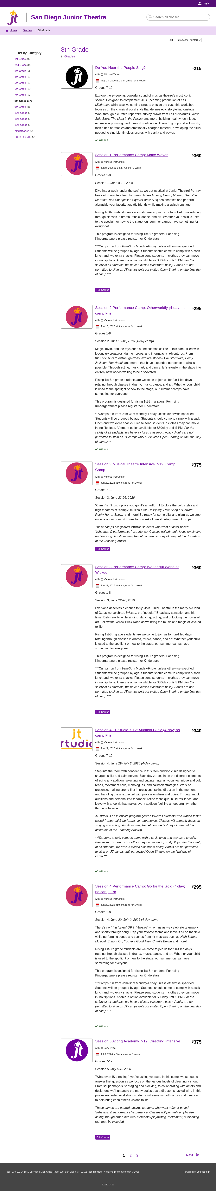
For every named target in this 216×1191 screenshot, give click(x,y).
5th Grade (20, 82)
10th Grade (21, 112)
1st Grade (20, 58)
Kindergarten (22, 130)
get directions (95, 1171)
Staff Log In (108, 1184)
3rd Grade (20, 70)
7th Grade (20, 94)
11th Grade (21, 118)
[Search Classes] (176, 17)
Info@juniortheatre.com (117, 1171)
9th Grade (20, 106)
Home (13, 30)
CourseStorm (203, 1171)
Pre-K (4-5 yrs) (23, 136)
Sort (170, 40)
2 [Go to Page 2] (131, 1155)
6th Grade (21, 88)
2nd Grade (21, 64)
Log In (206, 3)
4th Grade (20, 76)
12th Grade (21, 124)
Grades (27, 30)
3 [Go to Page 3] (137, 1155)
